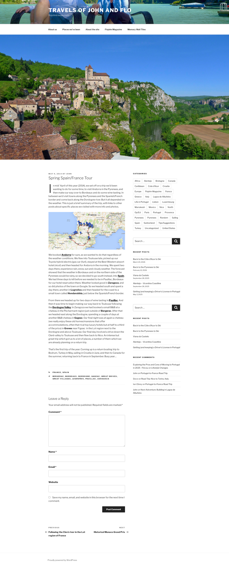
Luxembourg (168, 202)
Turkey (138, 228)
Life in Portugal (142, 202)
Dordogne (84, 376)
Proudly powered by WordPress (62, 560)
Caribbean (139, 186)
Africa (137, 181)
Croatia (166, 186)
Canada (171, 181)
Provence (169, 212)
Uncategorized (152, 228)
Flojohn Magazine (113, 29)
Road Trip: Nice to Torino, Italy (155, 378)
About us (52, 29)
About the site (92, 29)
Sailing (175, 217)
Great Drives (109, 376)
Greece (138, 196)
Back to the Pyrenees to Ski (146, 267)
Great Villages (62, 379)
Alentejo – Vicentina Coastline (147, 283)
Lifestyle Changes (159, 368)
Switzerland (149, 223)
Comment (54, 412)
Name (52, 451)
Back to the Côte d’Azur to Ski (147, 259)
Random (164, 217)
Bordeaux (71, 376)
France (57, 372)
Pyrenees (139, 217)
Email (52, 467)
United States (168, 228)
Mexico (152, 207)
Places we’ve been (71, 29)
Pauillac (90, 379)
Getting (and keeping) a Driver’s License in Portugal (156, 291)
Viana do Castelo (141, 275)
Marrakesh (140, 207)
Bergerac (58, 376)
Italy (147, 196)
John (69, 174)
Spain (66, 372)
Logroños (78, 379)
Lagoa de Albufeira (162, 196)
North (170, 207)
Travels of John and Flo (90, 10)
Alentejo (148, 181)
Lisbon (155, 202)
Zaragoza (103, 379)
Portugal (157, 212)
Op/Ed (138, 212)
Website (53, 482)
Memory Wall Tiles (136, 29)
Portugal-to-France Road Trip (154, 373)
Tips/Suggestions (166, 223)
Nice (161, 207)
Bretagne (160, 181)
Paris (146, 212)
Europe (138, 191)
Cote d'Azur (153, 186)
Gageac (95, 376)
